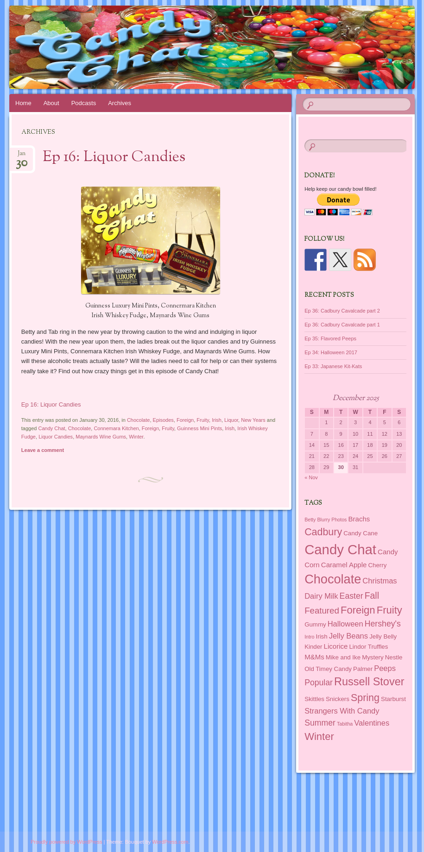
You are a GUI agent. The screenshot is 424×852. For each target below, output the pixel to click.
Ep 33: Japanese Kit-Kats (333, 366)
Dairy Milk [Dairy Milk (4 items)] (321, 596)
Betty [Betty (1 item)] (310, 519)
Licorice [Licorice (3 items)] (336, 646)
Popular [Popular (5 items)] (318, 682)
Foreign (185, 420)
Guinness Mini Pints (199, 428)
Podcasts (83, 103)
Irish (216, 420)
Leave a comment (42, 450)
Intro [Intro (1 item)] (309, 636)
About (51, 103)
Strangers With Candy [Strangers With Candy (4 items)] (341, 711)
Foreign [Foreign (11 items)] (358, 610)
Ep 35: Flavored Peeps (330, 338)
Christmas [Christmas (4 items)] (379, 580)
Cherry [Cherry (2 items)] (377, 565)
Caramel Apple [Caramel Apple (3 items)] (344, 565)
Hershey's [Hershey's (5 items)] (383, 623)
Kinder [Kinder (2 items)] (313, 646)
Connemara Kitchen (116, 428)
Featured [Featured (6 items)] (321, 610)
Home (23, 103)
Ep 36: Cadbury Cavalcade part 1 (342, 324)
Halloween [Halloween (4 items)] (345, 624)
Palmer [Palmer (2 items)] (363, 668)
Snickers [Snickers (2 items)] (337, 698)
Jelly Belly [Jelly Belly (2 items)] (383, 636)
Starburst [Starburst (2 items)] (393, 698)
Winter (136, 436)
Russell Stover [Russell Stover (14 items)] (369, 682)
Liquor (231, 420)
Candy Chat (51, 428)
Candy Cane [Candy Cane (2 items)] (360, 533)
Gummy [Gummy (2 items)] (315, 624)
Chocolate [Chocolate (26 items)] (332, 579)
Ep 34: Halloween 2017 (330, 352)
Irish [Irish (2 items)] (322, 636)
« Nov (311, 477)
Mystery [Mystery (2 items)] (372, 657)
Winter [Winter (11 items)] (319, 736)
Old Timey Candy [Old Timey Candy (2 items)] (328, 668)
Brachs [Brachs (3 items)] (359, 519)
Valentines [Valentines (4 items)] (371, 723)
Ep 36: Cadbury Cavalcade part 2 (342, 310)
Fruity (202, 420)
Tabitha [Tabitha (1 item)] (345, 724)
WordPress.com (170, 842)
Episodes (163, 420)
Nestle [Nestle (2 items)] (394, 657)
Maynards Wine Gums (101, 436)
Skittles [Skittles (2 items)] (314, 698)
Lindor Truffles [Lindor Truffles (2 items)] (368, 646)
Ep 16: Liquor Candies (114, 157)
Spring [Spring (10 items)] (365, 697)
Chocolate (138, 420)
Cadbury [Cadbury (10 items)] (323, 532)
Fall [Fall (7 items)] (372, 595)
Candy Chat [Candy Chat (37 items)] (340, 549)
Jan (21, 156)
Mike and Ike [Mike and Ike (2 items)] (343, 657)
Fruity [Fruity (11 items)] (389, 610)
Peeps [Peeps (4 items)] (385, 668)
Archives (119, 103)
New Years (253, 420)
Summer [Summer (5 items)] (319, 722)
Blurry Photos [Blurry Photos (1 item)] (332, 519)
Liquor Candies (55, 436)
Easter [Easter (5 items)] (351, 596)
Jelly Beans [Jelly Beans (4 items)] (348, 636)
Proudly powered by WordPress (66, 842)
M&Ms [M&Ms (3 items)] (314, 657)
